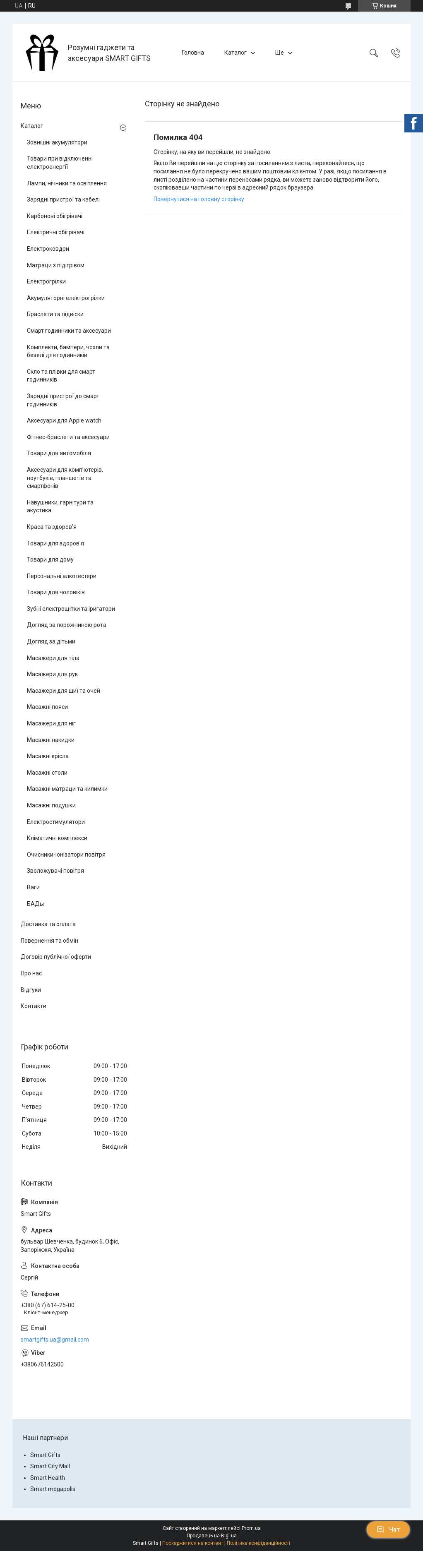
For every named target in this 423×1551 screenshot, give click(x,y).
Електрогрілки (46, 281)
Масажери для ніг (51, 723)
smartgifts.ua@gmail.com (55, 1339)
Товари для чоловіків (56, 592)
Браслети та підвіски (55, 314)
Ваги (33, 887)
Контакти (33, 1006)
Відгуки (31, 990)
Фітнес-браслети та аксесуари (68, 437)
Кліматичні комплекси (57, 838)
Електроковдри (48, 248)
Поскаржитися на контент (192, 1543)
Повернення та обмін (49, 940)
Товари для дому (50, 559)
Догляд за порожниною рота (66, 625)
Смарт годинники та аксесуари (69, 330)
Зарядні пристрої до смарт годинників (63, 400)
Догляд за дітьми (51, 641)
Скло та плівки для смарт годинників (61, 375)
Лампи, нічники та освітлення (67, 183)
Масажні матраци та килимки (67, 788)
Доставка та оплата (48, 924)
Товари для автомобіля (59, 453)
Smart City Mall (50, 1466)
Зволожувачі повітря (55, 870)
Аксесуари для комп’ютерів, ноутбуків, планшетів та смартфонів (65, 477)
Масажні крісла (48, 756)
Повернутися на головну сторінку (199, 199)
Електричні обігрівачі (55, 232)
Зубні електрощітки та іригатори (71, 608)
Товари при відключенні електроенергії (60, 162)
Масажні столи (47, 772)
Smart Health (47, 1477)
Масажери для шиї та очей (63, 690)
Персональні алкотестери (61, 576)
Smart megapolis (52, 1489)
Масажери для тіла (53, 658)
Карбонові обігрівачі (54, 216)
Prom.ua (251, 1528)
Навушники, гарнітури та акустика (60, 506)
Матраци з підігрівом (55, 265)
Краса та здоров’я (52, 526)
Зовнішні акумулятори (57, 142)
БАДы (35, 903)
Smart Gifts (45, 1455)
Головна (193, 52)
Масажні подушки (51, 805)
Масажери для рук (52, 674)
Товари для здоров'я (55, 543)
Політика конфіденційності (258, 1543)
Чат (388, 1529)
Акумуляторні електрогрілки (66, 298)
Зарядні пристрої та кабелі (63, 199)
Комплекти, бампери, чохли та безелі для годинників (68, 351)
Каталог (235, 52)
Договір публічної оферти (56, 956)
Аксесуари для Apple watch (64, 420)
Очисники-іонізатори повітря (66, 854)
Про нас (31, 973)
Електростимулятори (56, 822)
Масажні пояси (47, 706)
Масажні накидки (51, 740)
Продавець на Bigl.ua (212, 1536)
